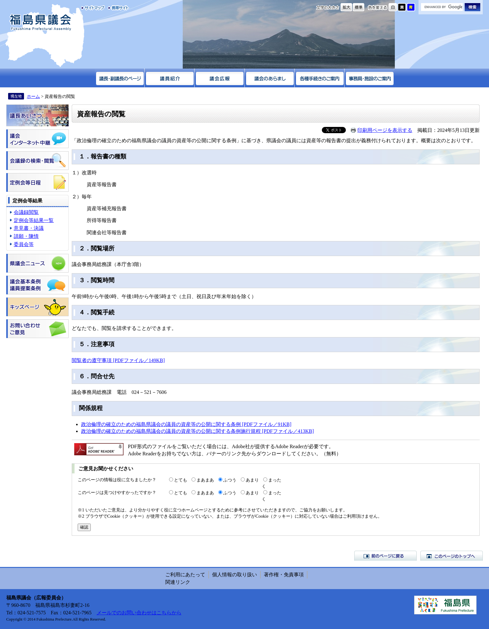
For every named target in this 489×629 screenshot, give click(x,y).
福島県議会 (40, 22)
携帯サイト (117, 7)
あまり (252, 479)
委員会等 (24, 244)
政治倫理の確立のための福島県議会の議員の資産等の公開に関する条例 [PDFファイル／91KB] (186, 424)
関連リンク (177, 582)
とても (180, 479)
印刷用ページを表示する (384, 130)
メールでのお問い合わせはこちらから (139, 612)
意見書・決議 (29, 228)
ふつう (229, 479)
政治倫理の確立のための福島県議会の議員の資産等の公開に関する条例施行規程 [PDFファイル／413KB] (197, 431)
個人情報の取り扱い (234, 574)
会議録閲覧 (26, 212)
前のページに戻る (385, 556)
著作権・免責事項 (284, 574)
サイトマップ (93, 7)
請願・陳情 (26, 236)
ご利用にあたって (185, 574)
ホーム (33, 96)
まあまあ (205, 479)
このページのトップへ (451, 556)
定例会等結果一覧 (34, 220)
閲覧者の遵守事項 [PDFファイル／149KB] (118, 360)
